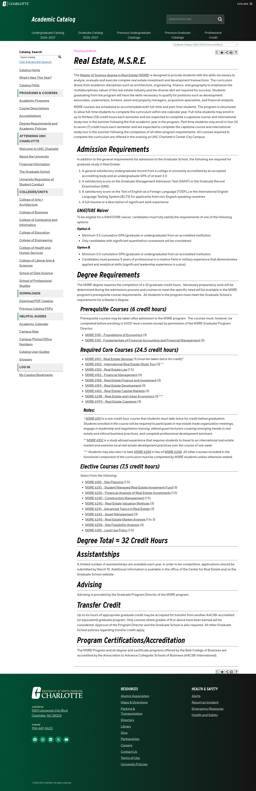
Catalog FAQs (29, 85)
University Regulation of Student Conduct (36, 182)
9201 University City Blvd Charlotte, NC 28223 (50, 713)
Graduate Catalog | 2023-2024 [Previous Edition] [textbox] (198, 44)
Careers (126, 745)
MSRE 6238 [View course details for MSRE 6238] (173, 452)
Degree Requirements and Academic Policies (38, 126)
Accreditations (30, 116)
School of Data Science (36, 273)
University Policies (134, 764)
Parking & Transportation (131, 711)
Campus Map (29, 331)
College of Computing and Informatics (38, 222)
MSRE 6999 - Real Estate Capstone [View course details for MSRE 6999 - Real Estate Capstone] (111, 402)
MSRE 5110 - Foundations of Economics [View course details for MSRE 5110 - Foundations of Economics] (113, 335)
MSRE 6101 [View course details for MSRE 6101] (93, 418)
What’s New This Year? (35, 78)
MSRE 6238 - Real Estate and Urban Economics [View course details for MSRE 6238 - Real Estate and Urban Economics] (119, 396)
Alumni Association (135, 696)
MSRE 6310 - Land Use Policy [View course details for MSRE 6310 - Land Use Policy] (106, 530)
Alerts (196, 696)
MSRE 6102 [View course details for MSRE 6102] (95, 440)
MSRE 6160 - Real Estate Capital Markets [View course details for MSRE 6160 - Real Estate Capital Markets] (115, 391)
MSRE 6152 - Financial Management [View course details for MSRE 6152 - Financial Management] (111, 375)
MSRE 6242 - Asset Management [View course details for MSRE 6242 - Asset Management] (109, 514)
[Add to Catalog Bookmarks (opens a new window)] (222, 52)
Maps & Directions (134, 702)
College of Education (34, 232)
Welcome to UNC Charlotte (38, 149)
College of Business (33, 212)
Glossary (25, 359)
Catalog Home (29, 70)
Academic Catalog (54, 19)
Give (124, 733)
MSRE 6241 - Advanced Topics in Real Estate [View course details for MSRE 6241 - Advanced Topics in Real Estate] (117, 509)
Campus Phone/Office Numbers (35, 341)
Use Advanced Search (35, 62)
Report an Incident (205, 702)
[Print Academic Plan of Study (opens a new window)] (217, 52)
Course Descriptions (34, 108)
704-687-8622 (42, 728)
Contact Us (129, 752)
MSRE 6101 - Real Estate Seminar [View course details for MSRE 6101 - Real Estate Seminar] (109, 359)
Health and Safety (205, 715)
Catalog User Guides (34, 352)
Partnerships (130, 739)
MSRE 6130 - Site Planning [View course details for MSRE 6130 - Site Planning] (104, 482)
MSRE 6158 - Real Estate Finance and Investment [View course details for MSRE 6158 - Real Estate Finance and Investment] (120, 380)
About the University (34, 156)
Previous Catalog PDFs (36, 309)
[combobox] (205, 45)
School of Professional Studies (35, 283)
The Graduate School (34, 172)
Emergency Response (208, 709)
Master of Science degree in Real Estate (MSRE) (114, 75)
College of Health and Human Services (35, 250)
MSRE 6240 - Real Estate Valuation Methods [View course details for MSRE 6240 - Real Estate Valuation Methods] (117, 503)
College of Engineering (35, 240)
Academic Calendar (33, 324)
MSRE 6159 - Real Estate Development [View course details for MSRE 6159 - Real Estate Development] (113, 385)
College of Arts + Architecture (31, 202)
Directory (127, 720)
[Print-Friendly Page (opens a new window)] (231, 52)
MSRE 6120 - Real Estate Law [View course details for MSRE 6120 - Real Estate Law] (106, 369)
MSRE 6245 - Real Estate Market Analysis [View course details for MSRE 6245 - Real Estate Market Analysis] (115, 519)
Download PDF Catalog (36, 301)
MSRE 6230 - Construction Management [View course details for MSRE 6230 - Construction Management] (114, 498)
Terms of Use (130, 758)
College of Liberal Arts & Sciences (37, 263)
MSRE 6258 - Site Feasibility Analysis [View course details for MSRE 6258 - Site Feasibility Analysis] (112, 525)
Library (126, 726)
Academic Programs (34, 101)
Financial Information (34, 164)
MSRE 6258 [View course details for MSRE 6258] (142, 452)
